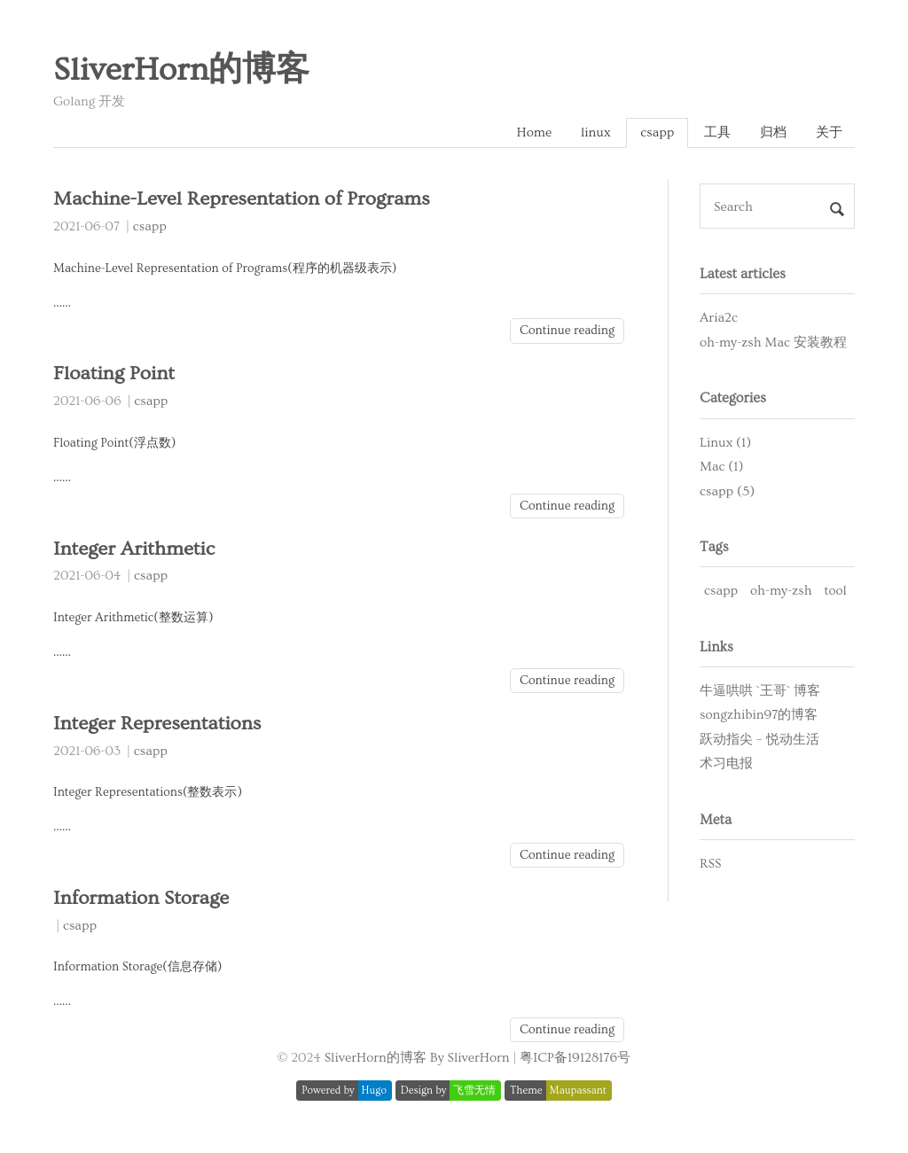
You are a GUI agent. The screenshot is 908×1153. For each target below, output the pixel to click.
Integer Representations (157, 724)
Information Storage (141, 898)
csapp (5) (727, 491)
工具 (717, 132)
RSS (710, 863)
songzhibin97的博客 (759, 714)
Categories (733, 398)
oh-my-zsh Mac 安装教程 (773, 342)
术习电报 (726, 763)
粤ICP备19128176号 (575, 1057)
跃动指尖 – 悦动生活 (759, 739)
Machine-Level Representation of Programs (241, 199)
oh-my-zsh (781, 590)
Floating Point (114, 373)
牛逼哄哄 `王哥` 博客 (760, 690)
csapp (657, 132)
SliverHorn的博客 (181, 70)
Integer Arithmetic (134, 549)
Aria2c (719, 317)
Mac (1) (721, 466)
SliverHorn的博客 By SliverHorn (417, 1057)
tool (835, 590)
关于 (829, 132)
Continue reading (567, 330)
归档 (773, 132)
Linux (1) (725, 442)
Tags (714, 547)
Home (534, 132)
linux (596, 132)
